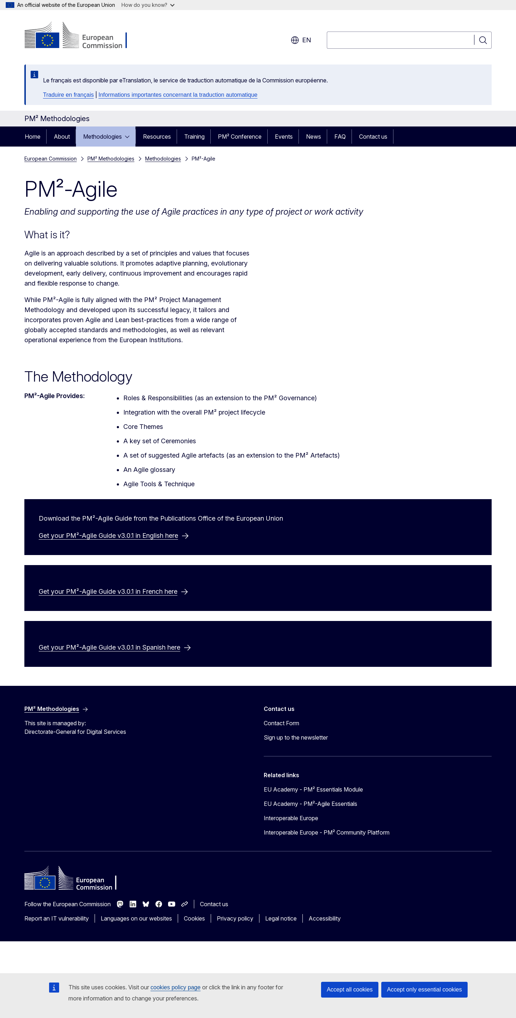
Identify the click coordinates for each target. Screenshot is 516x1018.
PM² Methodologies (110, 159)
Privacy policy (235, 948)
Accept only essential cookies (424, 989)
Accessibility (325, 948)
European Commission (50, 159)
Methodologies (102, 136)
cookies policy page (175, 987)
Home (32, 136)
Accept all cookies (350, 989)
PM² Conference (240, 136)
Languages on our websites (136, 948)
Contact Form (281, 753)
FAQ (340, 136)
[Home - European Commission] (82, 35)
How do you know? (148, 5)
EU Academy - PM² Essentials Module (313, 819)
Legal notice (281, 948)
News (313, 136)
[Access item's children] (129, 136)
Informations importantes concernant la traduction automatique (178, 95)
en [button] (301, 40)
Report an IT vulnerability (56, 948)
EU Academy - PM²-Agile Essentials (310, 834)
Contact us (373, 136)
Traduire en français (68, 95)
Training (194, 136)
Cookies (194, 948)
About (62, 136)
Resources (157, 136)
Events (284, 136)
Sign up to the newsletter (296, 767)
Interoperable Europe (291, 848)
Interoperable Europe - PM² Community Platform (327, 862)
